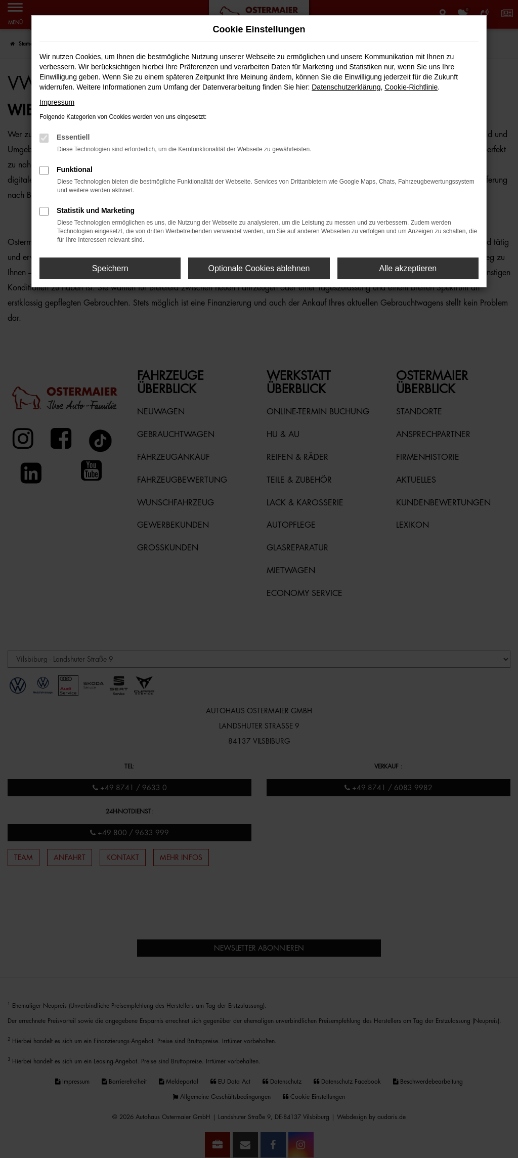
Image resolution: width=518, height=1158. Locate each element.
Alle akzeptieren (408, 268)
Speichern (110, 268)
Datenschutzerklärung (346, 87)
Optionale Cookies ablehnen (259, 268)
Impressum (56, 102)
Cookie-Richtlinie (411, 87)
